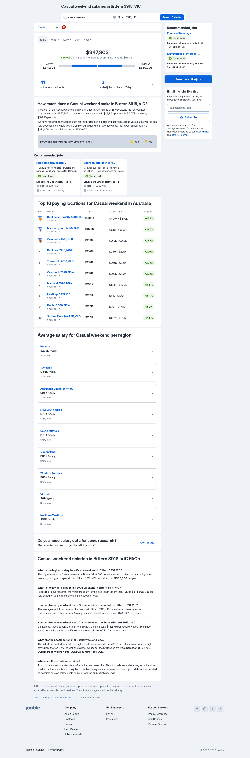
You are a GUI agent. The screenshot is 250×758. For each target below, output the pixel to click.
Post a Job (112, 719)
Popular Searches (158, 713)
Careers (68, 724)
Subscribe (188, 117)
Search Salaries (172, 17)
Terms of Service (180, 134)
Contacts (69, 719)
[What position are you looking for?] (85, 17)
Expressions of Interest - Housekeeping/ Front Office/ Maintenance (100, 163)
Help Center (71, 729)
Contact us (147, 542)
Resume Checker (157, 724)
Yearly (43, 39)
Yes (134, 142)
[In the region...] (135, 17)
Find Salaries (155, 719)
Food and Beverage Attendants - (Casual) (51, 163)
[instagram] (205, 709)
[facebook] (197, 709)
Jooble (220, 750)
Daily (77, 39)
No (148, 142)
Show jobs (54, 220)
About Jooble (71, 713)
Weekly (67, 39)
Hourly (87, 39)
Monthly (54, 39)
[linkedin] (220, 709)
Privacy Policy (202, 131)
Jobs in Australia (73, 734)
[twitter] (212, 709)
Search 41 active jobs (188, 79)
